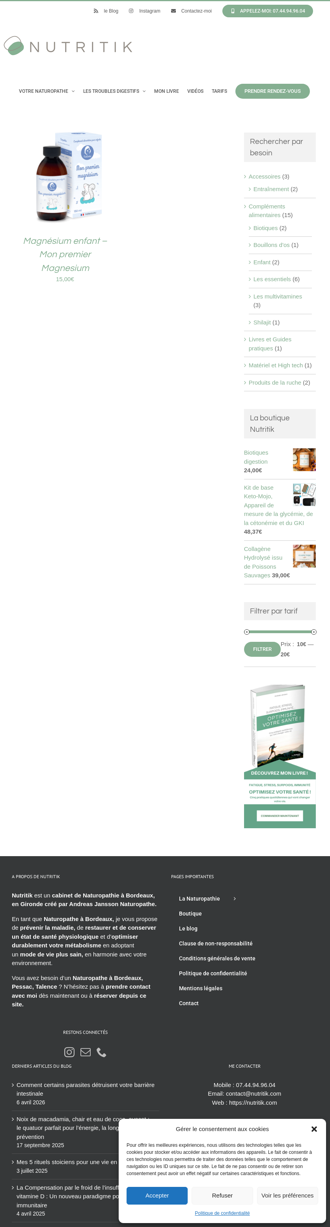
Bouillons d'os (272, 244)
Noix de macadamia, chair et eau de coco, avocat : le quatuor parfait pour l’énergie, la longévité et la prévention (83, 1128)
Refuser (222, 1195)
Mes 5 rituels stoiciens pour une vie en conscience (82, 1162)
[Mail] (85, 1052)
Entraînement (271, 189)
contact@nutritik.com (253, 1093)
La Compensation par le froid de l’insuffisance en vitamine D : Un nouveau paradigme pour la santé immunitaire (82, 1196)
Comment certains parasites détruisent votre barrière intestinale (86, 1089)
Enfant (262, 262)
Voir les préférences (287, 1195)
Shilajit (262, 322)
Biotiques (266, 228)
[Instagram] (69, 1052)
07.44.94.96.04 (256, 1084)
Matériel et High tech (276, 365)
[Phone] (102, 1052)
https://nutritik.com (253, 1102)
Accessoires (265, 176)
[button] (314, 1129)
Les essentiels (272, 279)
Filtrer (262, 649)
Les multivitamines (278, 296)
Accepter (157, 1195)
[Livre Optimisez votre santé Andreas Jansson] (280, 688)
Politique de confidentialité (222, 1213)
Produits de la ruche (275, 382)
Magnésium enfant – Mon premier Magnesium (65, 254)
